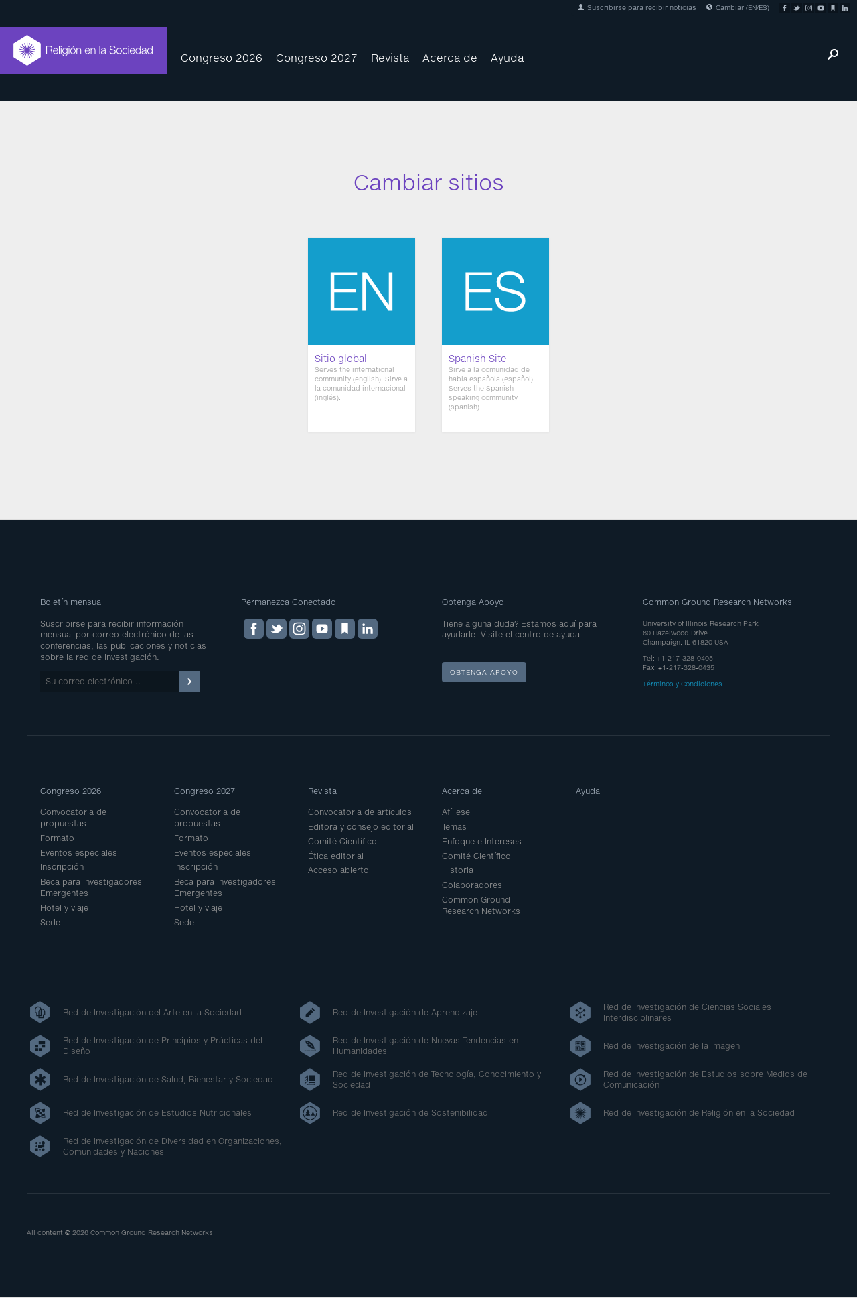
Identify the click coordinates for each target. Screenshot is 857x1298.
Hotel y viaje (64, 908)
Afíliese (456, 812)
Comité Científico (342, 841)
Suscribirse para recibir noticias (637, 7)
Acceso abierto (338, 870)
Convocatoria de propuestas (73, 817)
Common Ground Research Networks (481, 905)
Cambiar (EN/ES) (737, 7)
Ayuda (507, 57)
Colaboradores (472, 885)
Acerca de (449, 57)
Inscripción (62, 867)
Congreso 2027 (317, 57)
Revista (390, 57)
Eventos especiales (78, 853)
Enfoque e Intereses (482, 841)
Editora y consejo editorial (361, 827)
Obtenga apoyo (484, 672)
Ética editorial (336, 856)
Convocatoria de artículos (360, 812)
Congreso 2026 (221, 57)
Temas (454, 827)
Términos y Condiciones (682, 683)
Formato (57, 838)
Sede (50, 922)
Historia (457, 870)
